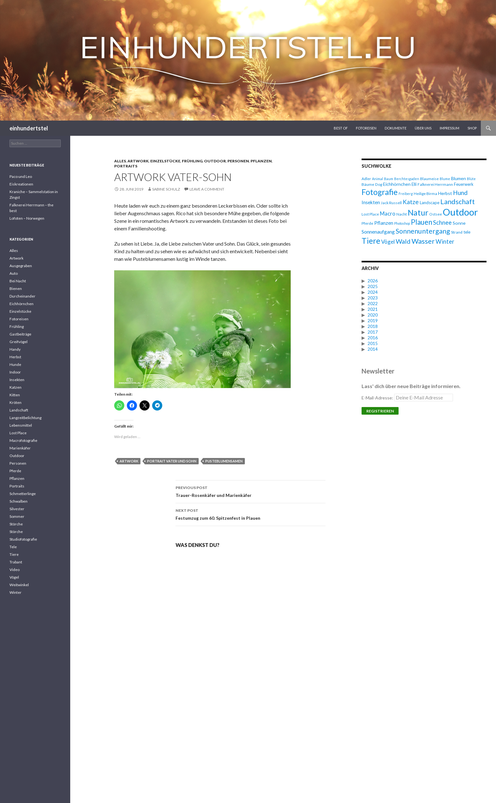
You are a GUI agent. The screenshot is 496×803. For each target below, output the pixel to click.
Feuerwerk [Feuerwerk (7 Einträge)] (464, 184)
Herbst (15, 356)
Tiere (14, 554)
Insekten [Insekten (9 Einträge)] (371, 202)
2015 (373, 343)
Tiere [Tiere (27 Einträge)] (371, 240)
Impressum (449, 128)
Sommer (16, 516)
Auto (13, 273)
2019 (373, 320)
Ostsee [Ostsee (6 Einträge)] (435, 214)
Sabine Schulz (166, 189)
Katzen (15, 387)
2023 (373, 297)
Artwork (138, 161)
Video (14, 569)
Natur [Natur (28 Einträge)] (418, 212)
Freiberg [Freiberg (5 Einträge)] (406, 193)
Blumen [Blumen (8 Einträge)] (458, 178)
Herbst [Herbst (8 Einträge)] (445, 193)
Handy (15, 349)
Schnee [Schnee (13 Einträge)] (442, 222)
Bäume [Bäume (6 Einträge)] (368, 184)
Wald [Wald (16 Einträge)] (403, 241)
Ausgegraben (20, 265)
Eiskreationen (21, 184)
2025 (373, 286)
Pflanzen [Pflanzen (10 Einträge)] (383, 223)
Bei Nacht (17, 281)
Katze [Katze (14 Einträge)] (411, 201)
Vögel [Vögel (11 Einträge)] (388, 241)
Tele (13, 546)
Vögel (14, 577)
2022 (373, 303)
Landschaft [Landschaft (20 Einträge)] (457, 201)
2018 (373, 326)
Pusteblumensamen (224, 461)
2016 (373, 337)
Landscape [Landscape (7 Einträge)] (429, 202)
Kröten (15, 402)
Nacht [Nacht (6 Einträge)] (401, 214)
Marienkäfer (20, 448)
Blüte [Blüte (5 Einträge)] (471, 179)
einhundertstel (28, 128)
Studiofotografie (23, 539)
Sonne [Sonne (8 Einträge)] (459, 223)
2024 (373, 292)
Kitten (14, 394)
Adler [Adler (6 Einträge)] (366, 178)
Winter (15, 592)
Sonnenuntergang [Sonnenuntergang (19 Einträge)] (423, 231)
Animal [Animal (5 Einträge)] (377, 179)
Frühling (192, 161)
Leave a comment (206, 189)
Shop (472, 128)
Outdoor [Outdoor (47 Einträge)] (460, 211)
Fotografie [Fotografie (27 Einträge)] (380, 192)
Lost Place (18, 432)
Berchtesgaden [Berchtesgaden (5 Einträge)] (406, 179)
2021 (373, 309)
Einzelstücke (165, 161)
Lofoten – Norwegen (26, 218)
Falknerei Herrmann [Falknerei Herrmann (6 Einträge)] (435, 184)
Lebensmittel (20, 425)
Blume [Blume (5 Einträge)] (445, 179)
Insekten (16, 379)
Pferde (15, 470)
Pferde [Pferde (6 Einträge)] (367, 223)
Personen (238, 161)
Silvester (16, 508)
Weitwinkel (19, 584)
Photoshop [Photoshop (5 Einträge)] (402, 223)
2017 (373, 332)
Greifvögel (18, 341)
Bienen (15, 288)
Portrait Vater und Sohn (171, 461)
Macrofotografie (23, 440)
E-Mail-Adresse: (407, 397)
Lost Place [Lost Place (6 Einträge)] (370, 214)
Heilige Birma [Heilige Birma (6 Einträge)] (425, 193)
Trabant (15, 562)
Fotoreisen (366, 128)
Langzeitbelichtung (25, 417)
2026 (373, 280)
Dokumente (395, 128)
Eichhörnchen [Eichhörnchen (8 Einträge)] (397, 184)
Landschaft (18, 410)
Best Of (341, 128)
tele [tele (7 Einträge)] (466, 232)
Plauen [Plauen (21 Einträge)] (421, 222)
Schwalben (18, 501)
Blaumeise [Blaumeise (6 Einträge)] (429, 178)
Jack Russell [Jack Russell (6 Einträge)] (391, 202)
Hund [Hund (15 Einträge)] (460, 192)
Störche (16, 524)
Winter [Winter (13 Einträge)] (445, 241)
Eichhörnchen (21, 303)
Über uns (423, 128)
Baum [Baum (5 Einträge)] (388, 179)
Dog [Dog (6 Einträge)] (378, 184)
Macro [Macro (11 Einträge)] (387, 213)
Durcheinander (22, 296)
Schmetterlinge (22, 493)
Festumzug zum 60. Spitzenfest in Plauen (251, 514)
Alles (120, 161)
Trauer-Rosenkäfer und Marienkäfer (251, 491)
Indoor (15, 372)
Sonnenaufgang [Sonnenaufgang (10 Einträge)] (378, 232)
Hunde (15, 364)
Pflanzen (261, 161)
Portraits (125, 166)
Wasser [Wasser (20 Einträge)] (423, 241)
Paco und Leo (20, 176)
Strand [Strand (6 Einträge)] (456, 232)
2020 (373, 314)
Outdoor (215, 161)
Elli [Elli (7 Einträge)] (414, 184)
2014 (373, 349)
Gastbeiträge (20, 334)
